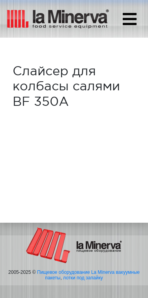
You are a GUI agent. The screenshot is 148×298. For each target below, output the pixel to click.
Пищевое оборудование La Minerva (75, 272)
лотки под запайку (83, 278)
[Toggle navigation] (130, 19)
